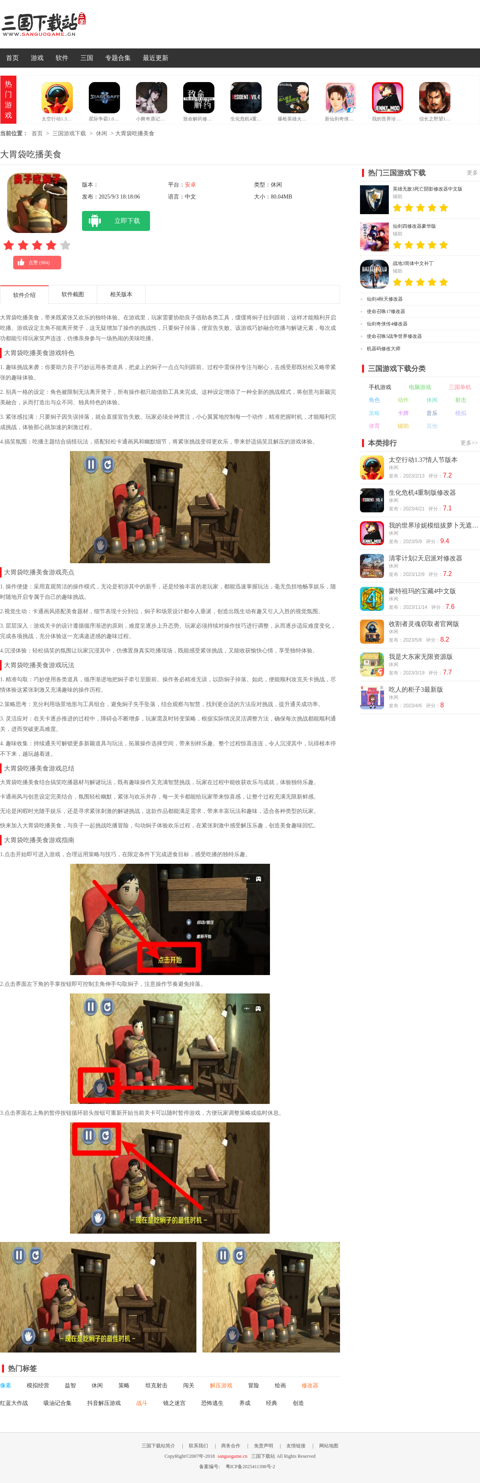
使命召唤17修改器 (386, 311)
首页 (12, 57)
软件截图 (73, 294)
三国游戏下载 (69, 133)
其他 (432, 426)
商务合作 (230, 1446)
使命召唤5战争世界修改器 (394, 336)
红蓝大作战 (14, 1403)
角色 (374, 400)
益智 (70, 1386)
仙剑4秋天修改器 (385, 299)
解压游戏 (221, 1386)
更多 (472, 173)
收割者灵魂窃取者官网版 (424, 623)
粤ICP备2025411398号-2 (250, 1466)
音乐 (432, 413)
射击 (460, 400)
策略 (124, 1386)
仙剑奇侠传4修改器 (387, 324)
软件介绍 (24, 295)
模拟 (460, 413)
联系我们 (198, 1446)
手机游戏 (380, 387)
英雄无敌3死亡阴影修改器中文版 (427, 189)
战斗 (142, 1403)
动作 (403, 400)
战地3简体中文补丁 (413, 263)
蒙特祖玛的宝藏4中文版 (422, 591)
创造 (298, 1403)
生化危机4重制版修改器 (422, 492)
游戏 (37, 57)
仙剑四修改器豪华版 (414, 226)
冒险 (253, 1386)
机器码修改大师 (383, 348)
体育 (374, 426)
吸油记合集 (58, 1403)
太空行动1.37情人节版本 (423, 459)
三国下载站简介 (158, 1446)
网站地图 (328, 1446)
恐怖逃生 (212, 1403)
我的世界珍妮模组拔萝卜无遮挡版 (434, 525)
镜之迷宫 (174, 1403)
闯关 (188, 1386)
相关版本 (121, 294)
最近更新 (155, 57)
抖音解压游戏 (104, 1403)
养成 (244, 1403)
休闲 (101, 133)
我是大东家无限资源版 (421, 656)
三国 (86, 57)
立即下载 (111, 221)
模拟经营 (38, 1386)
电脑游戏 (420, 387)
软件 (62, 57)
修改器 (310, 1386)
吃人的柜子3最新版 (416, 689)
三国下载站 (56, 24)
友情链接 (296, 1446)
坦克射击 (156, 1386)
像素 (5, 1386)
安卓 (190, 185)
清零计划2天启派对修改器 (425, 558)
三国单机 (460, 387)
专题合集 (118, 57)
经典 (271, 1403)
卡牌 (403, 413)
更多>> (469, 443)
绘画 (280, 1386)
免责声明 (263, 1446)
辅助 (403, 426)
